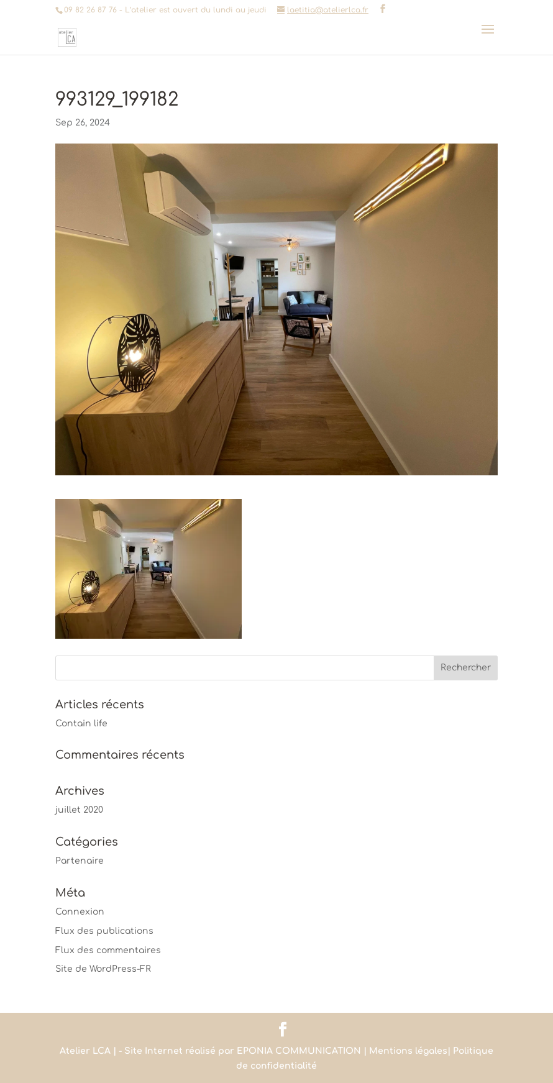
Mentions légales (408, 1051)
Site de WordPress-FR (103, 969)
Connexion (79, 911)
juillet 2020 (79, 810)
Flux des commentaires (108, 950)
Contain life (81, 723)
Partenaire (79, 861)
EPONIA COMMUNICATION (299, 1051)
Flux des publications (104, 931)
